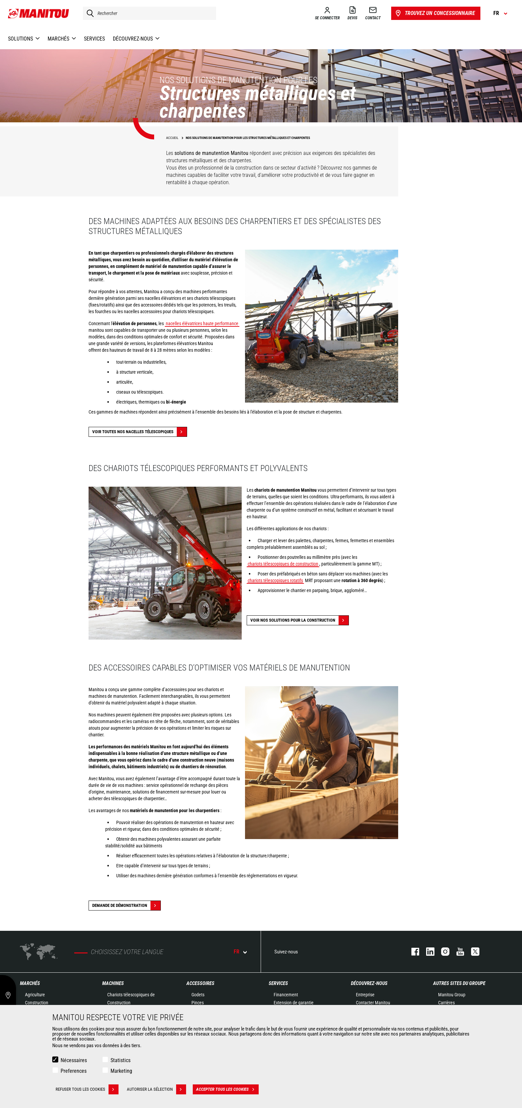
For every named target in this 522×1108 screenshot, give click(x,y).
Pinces (197, 1002)
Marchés (30, 983)
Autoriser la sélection (156, 1089)
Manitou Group (451, 994)
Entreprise (365, 994)
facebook (411, 951)
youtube (456, 951)
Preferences (74, 1071)
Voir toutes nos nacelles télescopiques (139, 431)
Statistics (120, 1060)
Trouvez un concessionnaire (434, 13)
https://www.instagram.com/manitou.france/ (441, 951)
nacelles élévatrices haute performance (202, 323)
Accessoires (200, 983)
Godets (197, 994)
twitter (471, 951)
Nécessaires (74, 1060)
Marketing (121, 1071)
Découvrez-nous (369, 983)
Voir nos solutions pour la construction (299, 620)
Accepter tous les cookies (227, 1089)
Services (278, 983)
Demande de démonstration (126, 905)
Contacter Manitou (373, 1002)
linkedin (426, 951)
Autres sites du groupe (459, 983)
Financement (286, 994)
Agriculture (35, 994)
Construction (36, 1002)
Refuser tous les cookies (87, 1089)
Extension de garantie (294, 1002)
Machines (113, 983)
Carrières (446, 1002)
